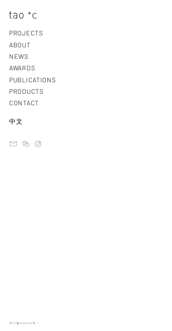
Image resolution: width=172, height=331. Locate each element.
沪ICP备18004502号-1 (23, 323)
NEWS (18, 56)
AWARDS (22, 68)
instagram (38, 144)
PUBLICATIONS (32, 80)
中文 (15, 121)
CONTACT (24, 103)
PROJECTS (26, 33)
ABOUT (20, 45)
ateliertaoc (26, 144)
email (13, 144)
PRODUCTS (26, 91)
